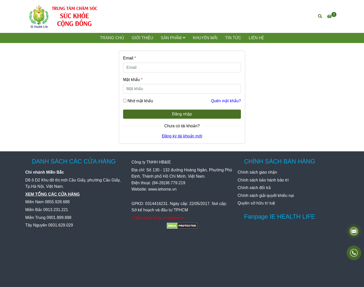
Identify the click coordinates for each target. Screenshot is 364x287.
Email (129, 58)
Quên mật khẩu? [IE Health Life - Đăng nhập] (226, 101)
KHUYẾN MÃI (205, 38)
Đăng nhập (182, 114)
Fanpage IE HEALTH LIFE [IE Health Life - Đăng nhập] (279, 216)
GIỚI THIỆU (142, 38)
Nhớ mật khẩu (140, 101)
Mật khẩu (133, 79)
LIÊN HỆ (256, 38)
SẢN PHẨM (173, 38)
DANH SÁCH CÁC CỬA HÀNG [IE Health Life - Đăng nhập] (74, 161)
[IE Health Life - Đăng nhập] (63, 16)
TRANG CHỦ (112, 38)
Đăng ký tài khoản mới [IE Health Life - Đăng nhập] (182, 136)
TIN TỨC (233, 38)
